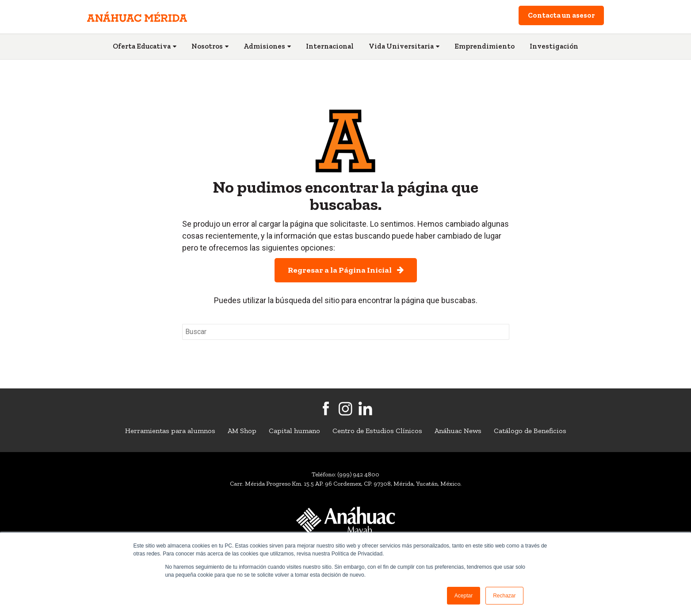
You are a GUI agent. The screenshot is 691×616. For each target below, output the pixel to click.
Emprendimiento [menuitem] (484, 46)
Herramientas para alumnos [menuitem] (170, 430)
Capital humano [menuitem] (294, 430)
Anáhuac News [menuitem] (458, 430)
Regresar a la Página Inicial (346, 270)
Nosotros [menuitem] (207, 46)
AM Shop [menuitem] (242, 430)
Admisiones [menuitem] (264, 46)
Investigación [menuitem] (554, 46)
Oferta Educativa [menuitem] (142, 46)
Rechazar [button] (504, 596)
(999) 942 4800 (358, 474)
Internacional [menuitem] (330, 46)
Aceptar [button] (463, 596)
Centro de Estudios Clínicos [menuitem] (377, 430)
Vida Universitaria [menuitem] (401, 46)
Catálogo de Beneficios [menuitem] (530, 430)
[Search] (345, 332)
